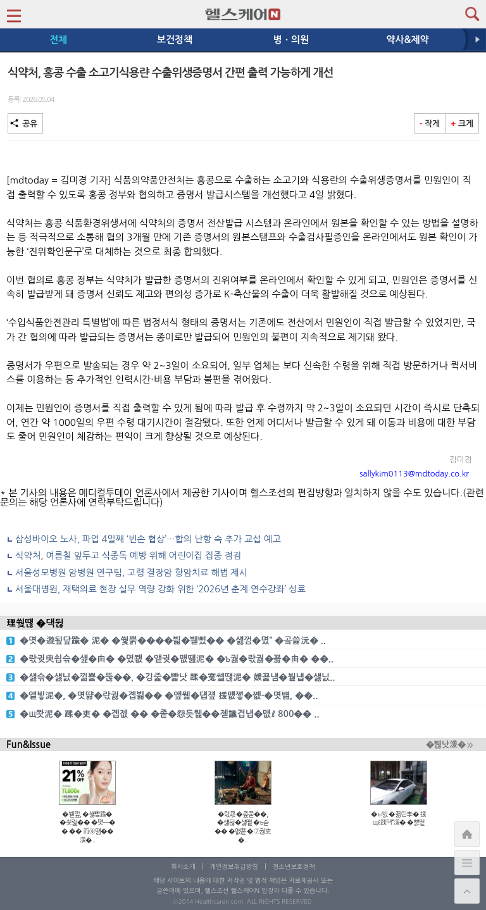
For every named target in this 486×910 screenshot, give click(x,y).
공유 (25, 124)
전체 (58, 39)
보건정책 (174, 39)
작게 (430, 124)
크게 (462, 124)
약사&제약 (407, 39)
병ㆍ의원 (291, 39)
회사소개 (183, 866)
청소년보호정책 (294, 866)
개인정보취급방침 (233, 866)
